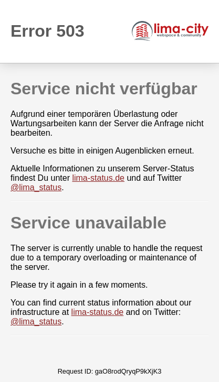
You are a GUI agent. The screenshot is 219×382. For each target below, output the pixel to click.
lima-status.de (98, 177)
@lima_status (36, 187)
